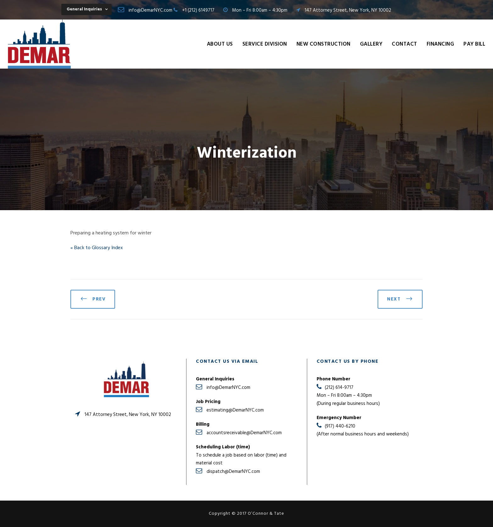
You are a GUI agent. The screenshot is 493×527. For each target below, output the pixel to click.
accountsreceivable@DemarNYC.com (244, 433)
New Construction (323, 44)
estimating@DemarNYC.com (235, 410)
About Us (220, 44)
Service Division (264, 44)
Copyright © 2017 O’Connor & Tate (246, 513)
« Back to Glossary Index (96, 248)
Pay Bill (474, 44)
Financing (440, 44)
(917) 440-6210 (340, 426)
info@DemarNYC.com (150, 10)
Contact (404, 44)
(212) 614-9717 (339, 387)
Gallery (371, 44)
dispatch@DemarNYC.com (233, 471)
